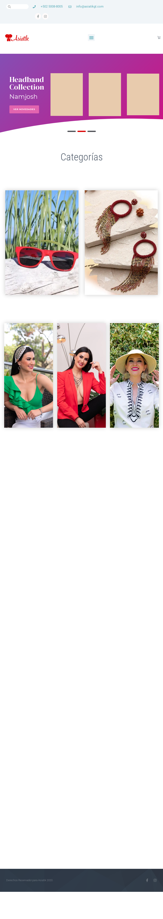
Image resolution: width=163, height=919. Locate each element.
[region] (81, 95)
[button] (91, 37)
